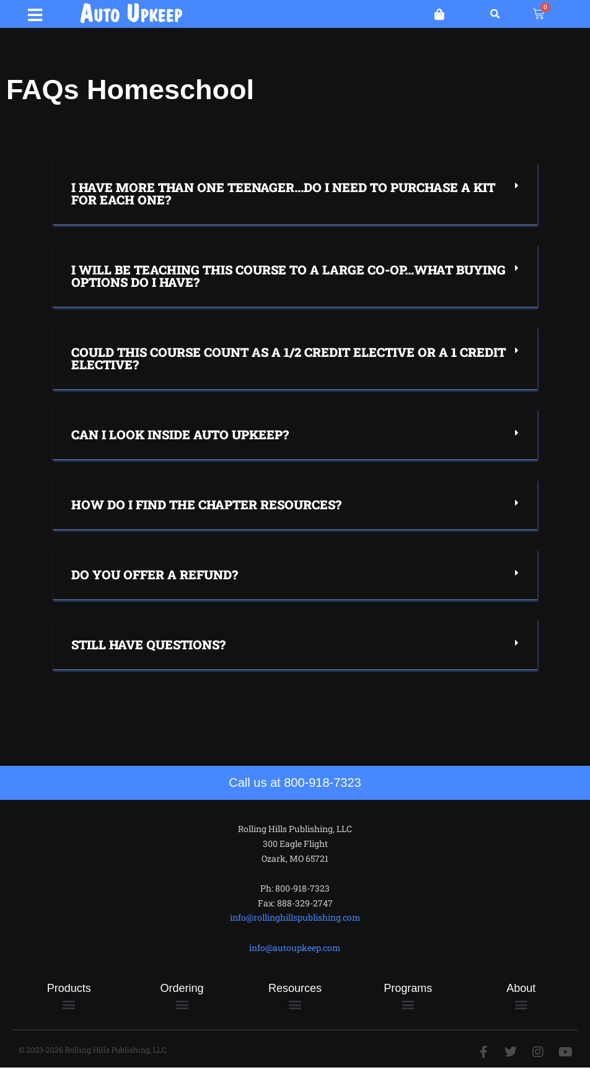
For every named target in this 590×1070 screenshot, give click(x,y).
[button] (35, 13)
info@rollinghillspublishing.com (295, 919)
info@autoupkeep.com (295, 949)
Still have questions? (148, 646)
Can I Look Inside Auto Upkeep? (180, 436)
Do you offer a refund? (154, 576)
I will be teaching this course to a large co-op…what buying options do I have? (288, 277)
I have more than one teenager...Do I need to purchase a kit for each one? (283, 195)
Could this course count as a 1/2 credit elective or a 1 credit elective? (288, 360)
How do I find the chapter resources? (206, 506)
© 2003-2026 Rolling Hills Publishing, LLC (93, 1051)
